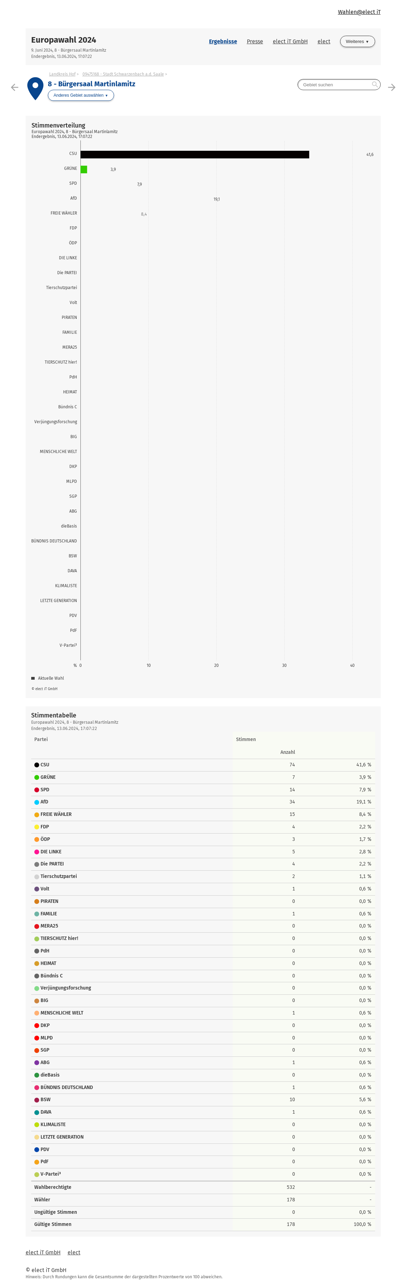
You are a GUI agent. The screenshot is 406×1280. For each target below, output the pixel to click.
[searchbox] (339, 84)
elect (324, 41)
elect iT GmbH (290, 41)
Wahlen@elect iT (359, 12)
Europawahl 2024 (63, 40)
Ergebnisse (223, 41)
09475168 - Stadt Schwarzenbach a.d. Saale (123, 74)
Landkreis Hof (62, 74)
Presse (255, 41)
